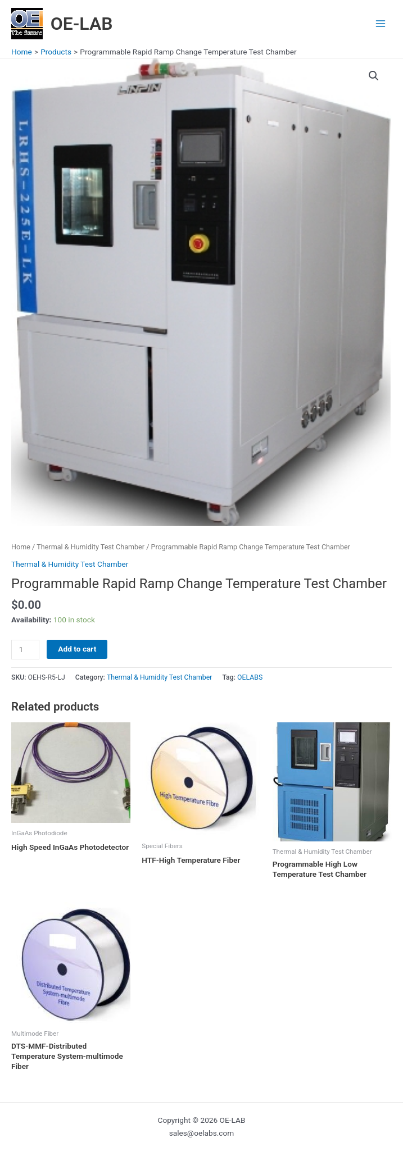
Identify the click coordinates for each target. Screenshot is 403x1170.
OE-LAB (82, 23)
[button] (374, 76)
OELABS (249, 677)
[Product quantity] (25, 649)
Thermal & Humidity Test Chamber (90, 547)
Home (20, 547)
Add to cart (77, 648)
